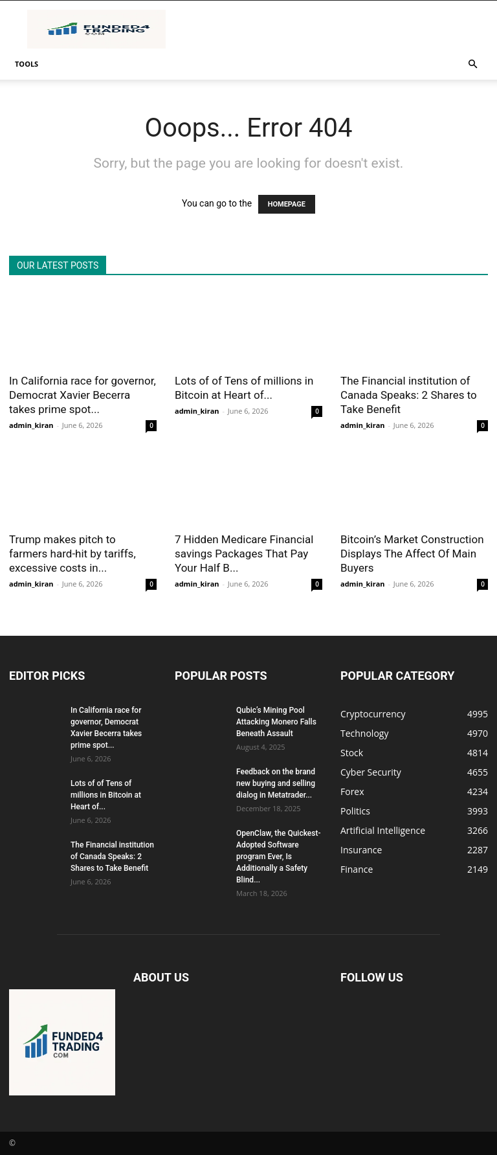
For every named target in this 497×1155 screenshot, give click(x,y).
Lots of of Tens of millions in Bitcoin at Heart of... (106, 795)
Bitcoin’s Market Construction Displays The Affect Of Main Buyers (412, 553)
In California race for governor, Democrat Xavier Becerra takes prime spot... (82, 395)
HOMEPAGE (286, 204)
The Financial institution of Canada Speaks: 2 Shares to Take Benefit (408, 395)
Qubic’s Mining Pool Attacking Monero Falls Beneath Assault (276, 722)
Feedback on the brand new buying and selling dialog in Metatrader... (275, 783)
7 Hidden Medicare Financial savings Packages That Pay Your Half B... (244, 553)
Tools (26, 64)
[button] (472, 64)
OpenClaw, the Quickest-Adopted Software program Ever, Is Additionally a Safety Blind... (278, 856)
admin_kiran (31, 425)
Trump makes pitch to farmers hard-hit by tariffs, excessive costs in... (72, 553)
